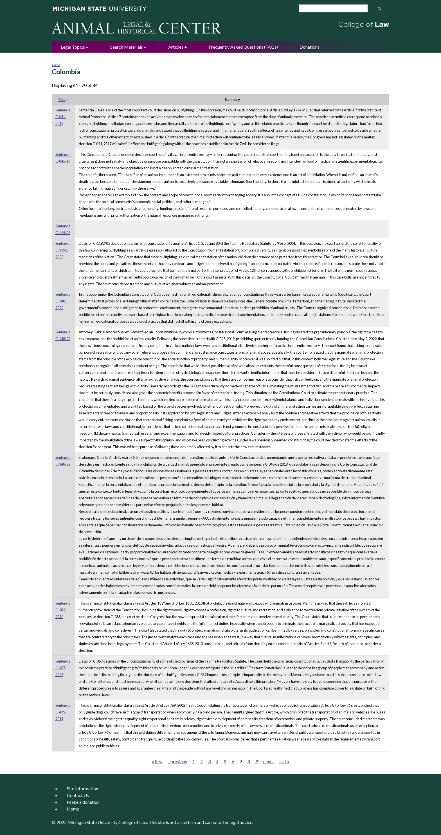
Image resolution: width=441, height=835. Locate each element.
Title (63, 99)
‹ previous (177, 761)
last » (284, 761)
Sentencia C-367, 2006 (63, 668)
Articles (175, 47)
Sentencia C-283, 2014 (63, 610)
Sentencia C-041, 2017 (63, 117)
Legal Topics (73, 47)
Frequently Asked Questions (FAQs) (243, 47)
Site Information (82, 788)
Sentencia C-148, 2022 (63, 301)
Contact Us (78, 795)
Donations (310, 47)
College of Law (132, 822)
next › (268, 761)
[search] (331, 8)
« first (157, 761)
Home (56, 65)
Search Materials (126, 47)
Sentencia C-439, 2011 (63, 712)
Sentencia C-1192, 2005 (63, 250)
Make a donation (83, 802)
